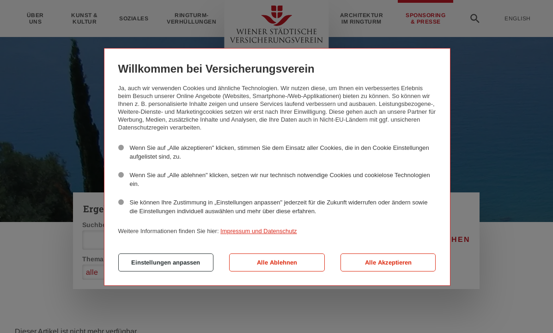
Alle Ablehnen (277, 262)
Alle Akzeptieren (388, 262)
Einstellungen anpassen (165, 262)
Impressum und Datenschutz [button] (258, 231)
